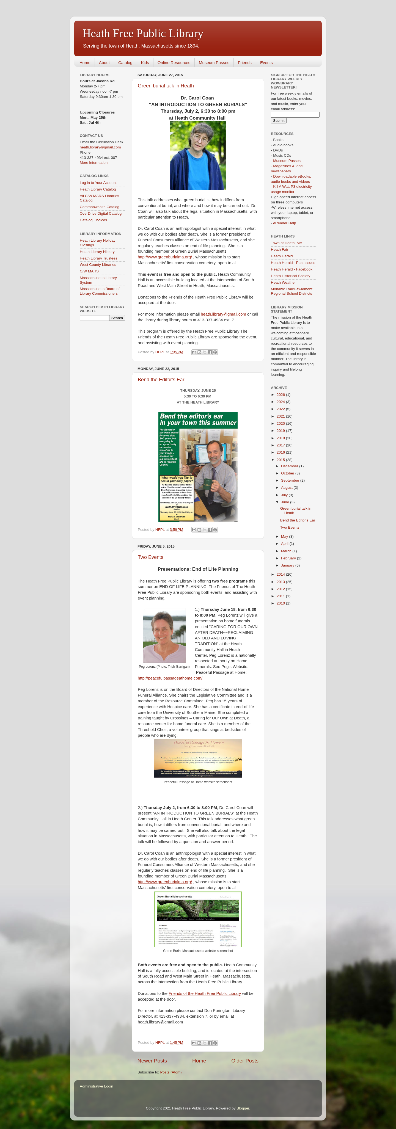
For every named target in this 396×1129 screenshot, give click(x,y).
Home (84, 62)
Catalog (125, 62)
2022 (281, 409)
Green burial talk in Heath (166, 86)
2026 (281, 395)
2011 (281, 596)
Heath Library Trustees (98, 258)
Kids (145, 62)
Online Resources (174, 62)
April (285, 544)
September (290, 480)
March (286, 551)
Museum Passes (214, 62)
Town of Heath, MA (286, 243)
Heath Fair (279, 249)
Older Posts (244, 1061)
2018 (281, 438)
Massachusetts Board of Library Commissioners (100, 291)
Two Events (150, 557)
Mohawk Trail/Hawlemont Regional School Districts (291, 291)
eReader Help (284, 223)
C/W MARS (89, 271)
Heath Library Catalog (98, 189)
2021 (281, 416)
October (288, 473)
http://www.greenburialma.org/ (165, 257)
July (285, 495)
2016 (281, 452)
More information (94, 163)
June (285, 502)
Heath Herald (282, 256)
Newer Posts (152, 1061)
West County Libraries (98, 265)
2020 (281, 423)
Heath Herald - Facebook (291, 269)
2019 (281, 431)
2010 (281, 603)
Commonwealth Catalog (99, 207)
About (104, 62)
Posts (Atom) (171, 1072)
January (288, 565)
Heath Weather (283, 282)
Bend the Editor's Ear (161, 379)
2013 (281, 582)
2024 (281, 402)
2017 (281, 445)
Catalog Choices (93, 220)
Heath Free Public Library (143, 33)
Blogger (243, 1108)
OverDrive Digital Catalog (101, 213)
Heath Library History (97, 252)
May (285, 536)
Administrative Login (96, 1086)
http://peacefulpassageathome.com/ (170, 678)
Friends (245, 62)
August (287, 487)
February (289, 558)
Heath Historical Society (290, 276)
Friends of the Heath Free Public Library (205, 993)
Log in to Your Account (98, 183)
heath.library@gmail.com (223, 314)
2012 (281, 589)
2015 (281, 460)
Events (266, 62)
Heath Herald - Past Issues (293, 263)
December (290, 466)
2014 (281, 574)
